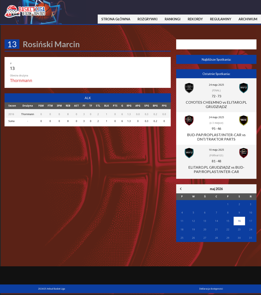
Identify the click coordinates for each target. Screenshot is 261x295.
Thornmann (21, 80)
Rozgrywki (148, 19)
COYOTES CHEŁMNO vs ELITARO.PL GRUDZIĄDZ (216, 104)
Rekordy (195, 19)
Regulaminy (220, 19)
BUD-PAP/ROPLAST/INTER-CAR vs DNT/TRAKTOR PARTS (216, 137)
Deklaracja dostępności (211, 289)
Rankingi (173, 19)
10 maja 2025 (216, 149)
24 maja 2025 (216, 84)
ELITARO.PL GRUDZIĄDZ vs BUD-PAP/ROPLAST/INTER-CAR (216, 169)
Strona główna (115, 19)
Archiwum (248, 19)
